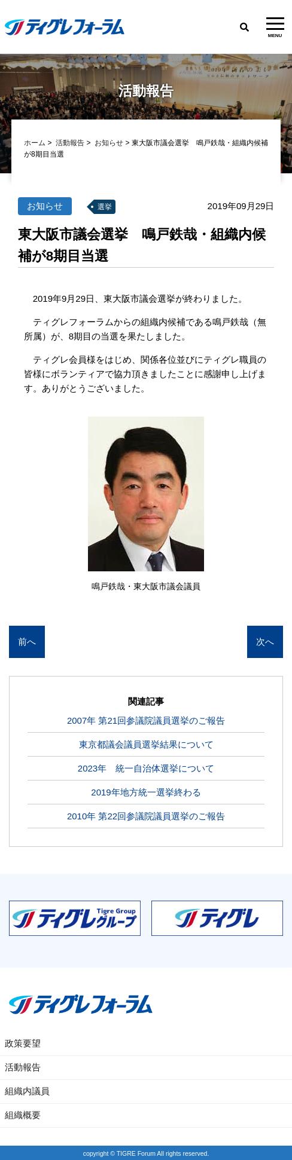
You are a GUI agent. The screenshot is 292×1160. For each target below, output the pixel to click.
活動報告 (70, 143)
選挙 (105, 207)
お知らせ (109, 143)
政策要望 (23, 1043)
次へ (265, 642)
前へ (27, 642)
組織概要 (23, 1115)
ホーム (34, 143)
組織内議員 (27, 1091)
